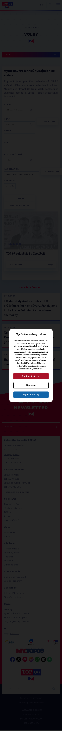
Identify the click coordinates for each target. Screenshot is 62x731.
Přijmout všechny (31, 394)
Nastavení (31, 385)
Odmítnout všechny (31, 376)
